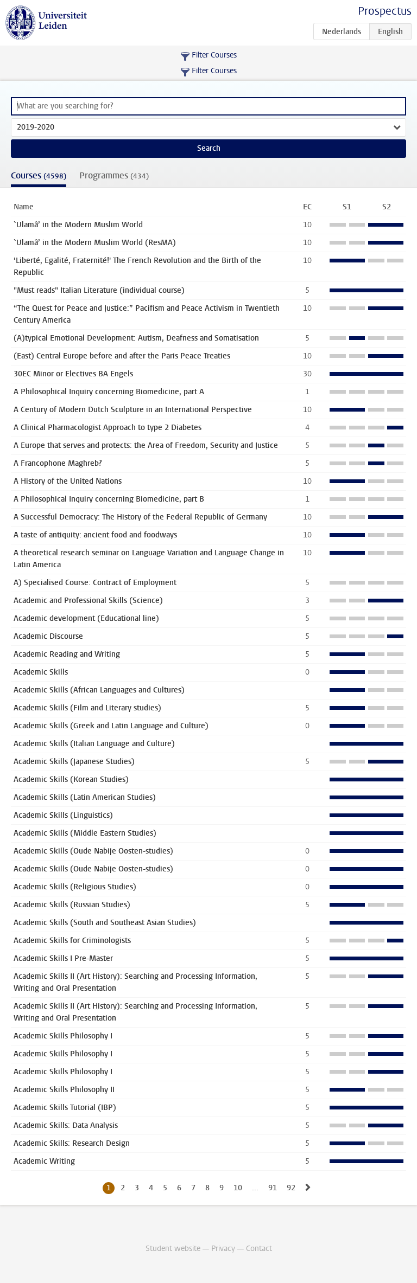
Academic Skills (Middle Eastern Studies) (85, 833)
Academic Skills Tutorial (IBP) (65, 1107)
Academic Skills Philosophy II (64, 1090)
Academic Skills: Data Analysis (66, 1125)
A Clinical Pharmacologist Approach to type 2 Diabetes (107, 427)
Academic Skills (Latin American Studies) (85, 797)
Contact (259, 1248)
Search (208, 148)
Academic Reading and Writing (67, 654)
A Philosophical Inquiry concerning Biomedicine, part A (109, 392)
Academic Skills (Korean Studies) (71, 779)
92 (291, 1188)
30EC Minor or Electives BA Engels (73, 374)
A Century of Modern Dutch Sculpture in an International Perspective (133, 410)
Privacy (223, 1248)
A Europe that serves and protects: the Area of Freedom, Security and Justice (146, 445)
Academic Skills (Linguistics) (63, 815)
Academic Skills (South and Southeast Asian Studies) (105, 923)
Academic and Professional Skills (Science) (88, 600)
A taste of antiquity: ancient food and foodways (95, 535)
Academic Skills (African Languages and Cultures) (99, 690)
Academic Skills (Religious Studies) (75, 887)
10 (237, 1188)
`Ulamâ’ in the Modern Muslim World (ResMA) (95, 243)
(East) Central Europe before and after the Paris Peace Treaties (122, 356)
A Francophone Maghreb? (58, 463)
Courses (38, 175)
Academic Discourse (48, 636)
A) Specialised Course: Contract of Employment (95, 583)
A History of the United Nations (68, 481)
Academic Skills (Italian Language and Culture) (94, 744)
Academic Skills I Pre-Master (63, 958)
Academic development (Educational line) (86, 618)
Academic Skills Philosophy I (63, 1036)
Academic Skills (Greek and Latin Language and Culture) (111, 726)
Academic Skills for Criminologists (72, 940)
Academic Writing (44, 1161)
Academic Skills (41, 672)
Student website (173, 1248)
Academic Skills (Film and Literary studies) (87, 708)
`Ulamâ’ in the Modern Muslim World (78, 225)
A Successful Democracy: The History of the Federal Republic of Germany (140, 517)
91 (272, 1188)
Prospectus (385, 11)
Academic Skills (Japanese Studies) (74, 761)
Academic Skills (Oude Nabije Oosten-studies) (93, 851)
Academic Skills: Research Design (72, 1143)
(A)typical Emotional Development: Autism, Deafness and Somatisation (136, 338)
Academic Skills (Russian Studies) (72, 905)
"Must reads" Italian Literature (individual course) (99, 290)
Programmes (114, 175)
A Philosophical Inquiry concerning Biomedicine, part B (109, 499)
